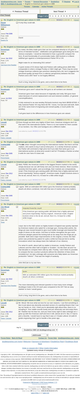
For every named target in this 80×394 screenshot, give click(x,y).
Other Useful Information (48, 348)
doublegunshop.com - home (11, 2)
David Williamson (48, 47)
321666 (76, 267)
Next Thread (60, 11)
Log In (75, 2)
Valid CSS (46, 393)
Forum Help (52, 338)
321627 (76, 20)
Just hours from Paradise (8, 65)
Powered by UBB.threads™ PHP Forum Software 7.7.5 (40, 382)
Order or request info (30, 348)
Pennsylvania (5, 158)
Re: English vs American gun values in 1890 (22, 20)
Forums (27, 2)
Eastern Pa (4, 40)
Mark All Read (17, 338)
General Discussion (40, 2)
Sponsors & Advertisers (41, 342)
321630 (76, 47)
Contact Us (42, 338)
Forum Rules (5, 338)
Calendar (35, 7)
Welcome (27, 342)
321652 (76, 162)
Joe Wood (51, 267)
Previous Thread (20, 11)
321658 (76, 204)
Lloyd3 (52, 204)
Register (66, 2)
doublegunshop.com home (12, 342)
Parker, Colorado (6, 138)
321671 (76, 300)
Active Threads (47, 7)
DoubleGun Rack (57, 342)
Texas (3, 222)
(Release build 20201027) (40, 384)
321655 (76, 184)
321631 (76, 87)
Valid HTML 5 (35, 393)
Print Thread (5, 15)
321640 (76, 120)
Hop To (19, 327)
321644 (76, 142)
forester (51, 20)
